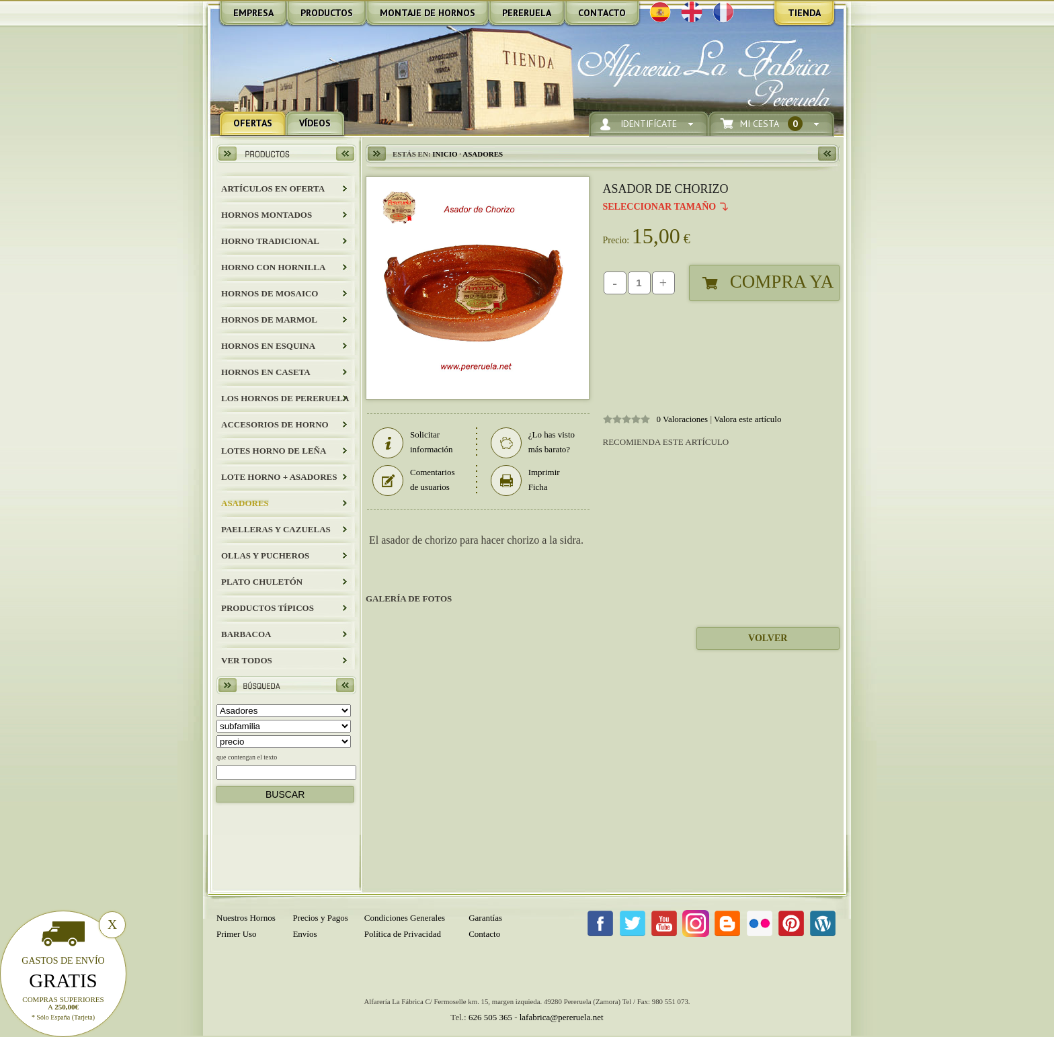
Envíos (304, 934)
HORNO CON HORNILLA (273, 267)
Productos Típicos (267, 608)
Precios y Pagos (320, 918)
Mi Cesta (771, 124)
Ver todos (246, 660)
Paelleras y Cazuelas (276, 529)
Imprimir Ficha (525, 480)
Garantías (485, 918)
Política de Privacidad (402, 934)
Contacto (484, 934)
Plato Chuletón (261, 582)
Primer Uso (236, 934)
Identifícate (648, 124)
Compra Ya (782, 282)
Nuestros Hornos (246, 918)
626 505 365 (490, 1017)
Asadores (245, 503)
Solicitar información (412, 442)
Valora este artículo (747, 419)
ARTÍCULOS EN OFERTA (273, 188)
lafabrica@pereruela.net (562, 1017)
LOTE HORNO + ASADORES (279, 477)
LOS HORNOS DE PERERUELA (285, 398)
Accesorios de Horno (275, 424)
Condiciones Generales (404, 918)
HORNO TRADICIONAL (270, 241)
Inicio (444, 154)
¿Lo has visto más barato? (533, 442)
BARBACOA (246, 634)
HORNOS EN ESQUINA (268, 346)
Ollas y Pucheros (265, 555)
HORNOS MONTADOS (266, 215)
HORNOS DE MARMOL (269, 320)
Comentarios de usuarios (413, 480)
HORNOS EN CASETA (266, 372)
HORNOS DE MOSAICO (269, 293)
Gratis (63, 980)
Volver (767, 638)
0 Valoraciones (682, 419)
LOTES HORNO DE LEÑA (273, 451)
